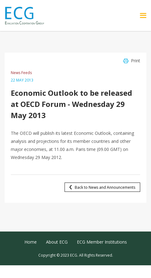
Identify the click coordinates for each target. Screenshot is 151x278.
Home (30, 242)
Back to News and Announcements (105, 187)
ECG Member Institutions (102, 242)
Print (135, 61)
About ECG (57, 242)
